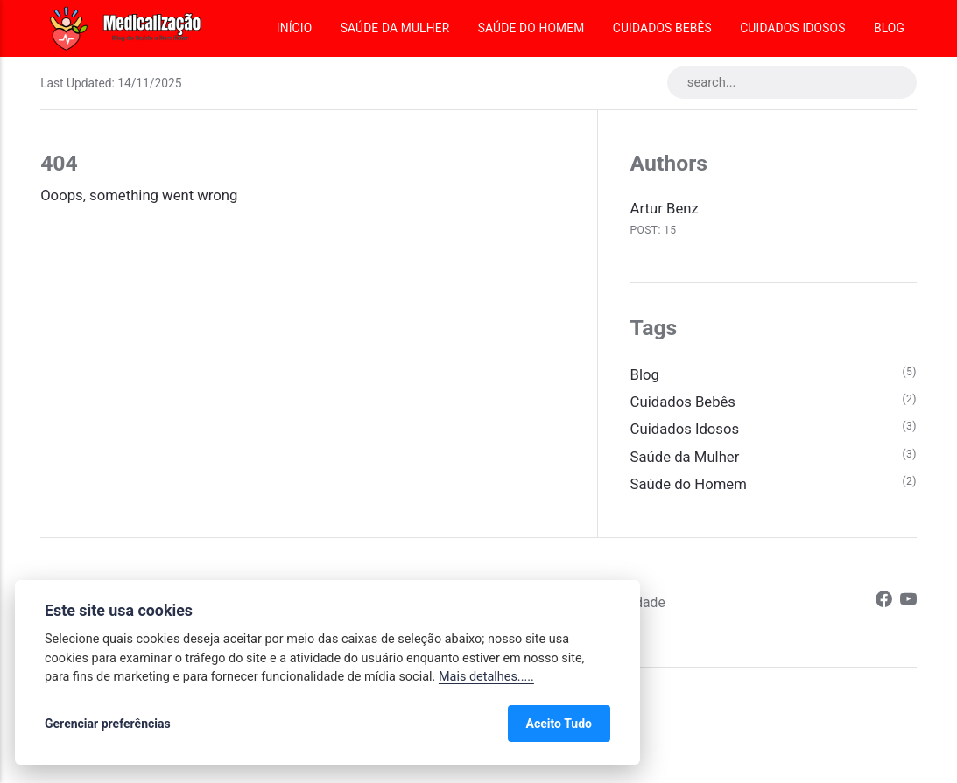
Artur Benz (664, 208)
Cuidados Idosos (792, 28)
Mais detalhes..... (486, 676)
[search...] (792, 82)
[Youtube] (908, 602)
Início (295, 28)
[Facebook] (884, 602)
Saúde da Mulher (395, 28)
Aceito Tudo (559, 724)
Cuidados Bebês (662, 28)
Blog (889, 28)
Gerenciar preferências (108, 724)
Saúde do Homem (531, 28)
